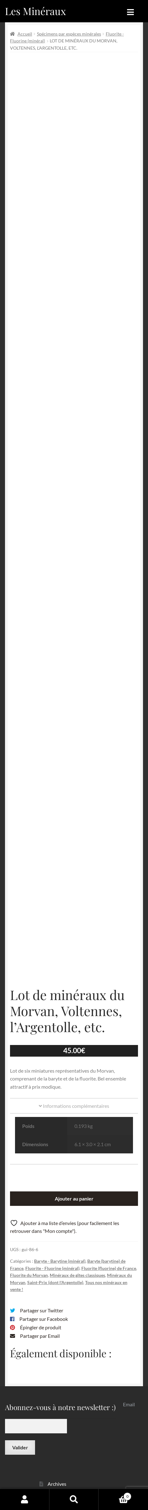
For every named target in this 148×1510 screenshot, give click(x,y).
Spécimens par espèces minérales (69, 33)
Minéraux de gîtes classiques (77, 1224)
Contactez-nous (65, 1477)
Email (129, 1354)
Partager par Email (40, 1285)
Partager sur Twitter (41, 1260)
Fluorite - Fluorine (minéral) (52, 1217)
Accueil (25, 33)
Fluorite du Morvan (29, 1224)
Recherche (74, 1499)
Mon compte (24, 1499)
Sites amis (58, 1465)
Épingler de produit (40, 1277)
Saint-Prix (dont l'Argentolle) (55, 1231)
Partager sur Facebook (43, 1268)
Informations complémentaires (74, 1055)
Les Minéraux (35, 11)
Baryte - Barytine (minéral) (59, 1210)
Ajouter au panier (74, 1148)
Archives (57, 1433)
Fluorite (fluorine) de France (108, 1217)
